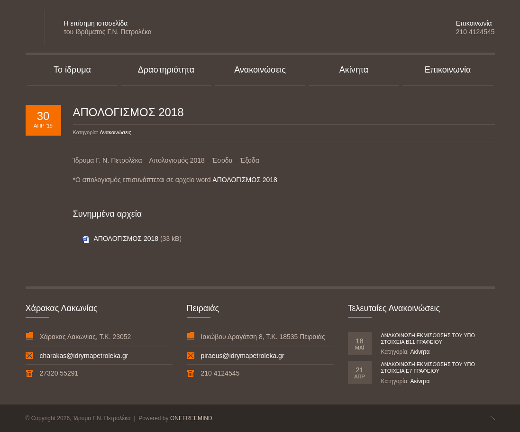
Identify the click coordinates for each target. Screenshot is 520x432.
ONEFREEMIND (191, 418)
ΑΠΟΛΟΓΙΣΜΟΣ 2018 (128, 112)
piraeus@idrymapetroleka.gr (242, 355)
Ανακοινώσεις (115, 132)
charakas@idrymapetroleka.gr (84, 355)
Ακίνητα (419, 352)
